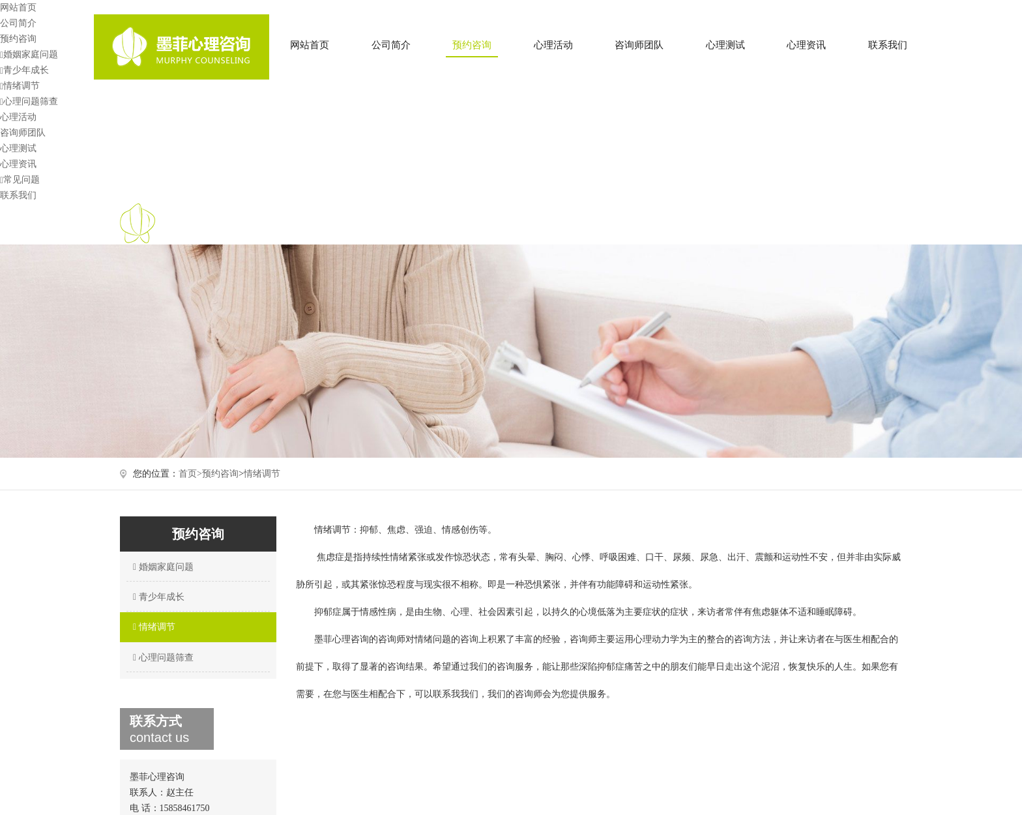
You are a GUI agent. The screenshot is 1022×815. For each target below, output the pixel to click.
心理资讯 (806, 45)
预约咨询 (471, 45)
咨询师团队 (639, 45)
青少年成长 (24, 70)
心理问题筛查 (29, 101)
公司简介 (391, 45)
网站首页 (309, 45)
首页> (190, 474)
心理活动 (553, 45)
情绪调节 (20, 86)
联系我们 (887, 45)
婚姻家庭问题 (29, 54)
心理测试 (725, 45)
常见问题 (20, 180)
